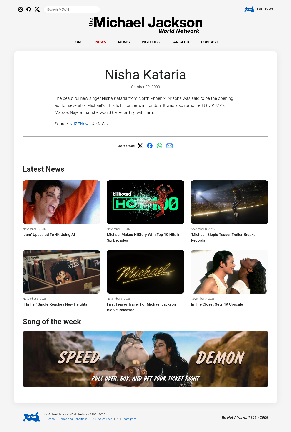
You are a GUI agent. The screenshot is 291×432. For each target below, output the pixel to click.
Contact (209, 42)
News (100, 42)
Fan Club (180, 42)
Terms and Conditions (73, 419)
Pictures (151, 42)
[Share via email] (170, 146)
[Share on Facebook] (149, 145)
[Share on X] (140, 146)
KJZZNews (80, 123)
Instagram (129, 419)
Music (124, 42)
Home (78, 42)
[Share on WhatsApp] (159, 145)
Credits (50, 419)
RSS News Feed (102, 419)
